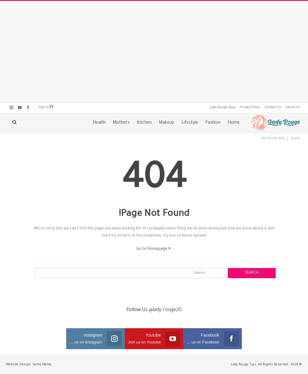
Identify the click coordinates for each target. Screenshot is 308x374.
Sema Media (41, 365)
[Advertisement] (154, 52)
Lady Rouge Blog (222, 107)
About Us (293, 107)
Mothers (121, 123)
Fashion (213, 123)
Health (99, 123)
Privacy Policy (250, 107)
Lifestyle (189, 123)
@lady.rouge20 (165, 310)
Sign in (45, 107)
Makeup (166, 123)
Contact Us (273, 107)
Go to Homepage (153, 249)
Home (234, 123)
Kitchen (144, 123)
